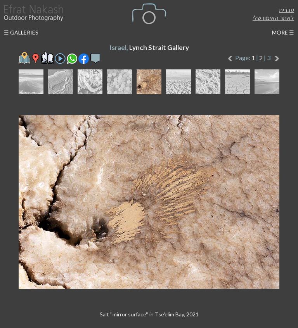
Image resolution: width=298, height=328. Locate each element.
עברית (286, 9)
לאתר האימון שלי (273, 17)
